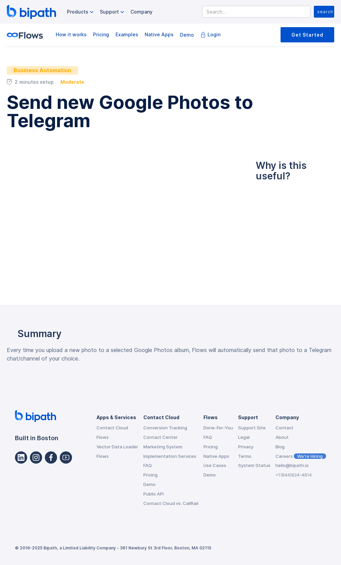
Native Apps (159, 34)
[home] (31, 12)
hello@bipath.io (292, 465)
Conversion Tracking (165, 427)
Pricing (101, 34)
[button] (81, 12)
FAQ (147, 465)
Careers (300, 456)
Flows (102, 437)
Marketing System (162, 446)
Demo (187, 35)
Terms (244, 456)
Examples (126, 34)
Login (214, 34)
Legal (244, 437)
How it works (71, 34)
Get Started (307, 35)
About (282, 437)
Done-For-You (218, 427)
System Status (254, 465)
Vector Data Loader (117, 446)
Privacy (245, 446)
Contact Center (160, 437)
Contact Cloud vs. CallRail (170, 503)
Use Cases (214, 465)
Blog (280, 446)
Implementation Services (169, 456)
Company (141, 12)
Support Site (252, 427)
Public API (153, 493)
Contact (284, 427)
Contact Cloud (112, 427)
